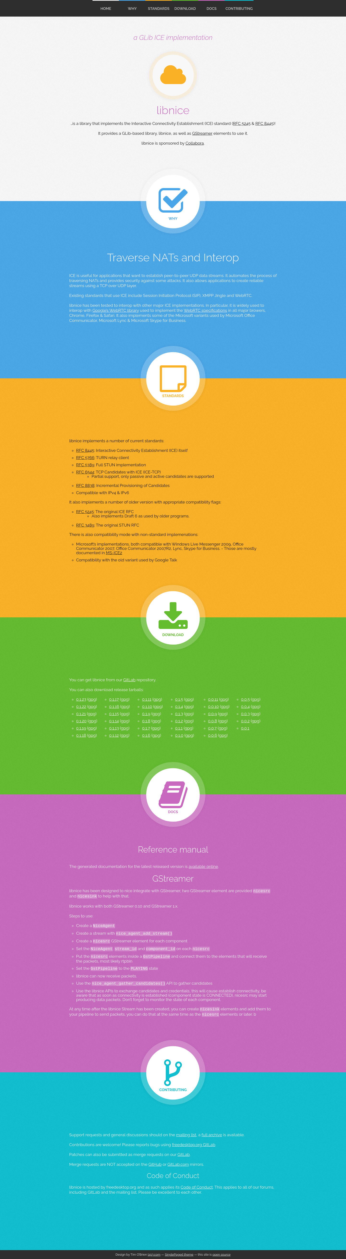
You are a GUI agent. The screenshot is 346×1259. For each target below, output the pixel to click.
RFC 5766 (85, 457)
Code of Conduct (197, 1187)
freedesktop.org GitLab (193, 1144)
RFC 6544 (85, 472)
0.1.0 (179, 735)
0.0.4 (245, 706)
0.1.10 (147, 706)
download (185, 8)
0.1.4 (179, 706)
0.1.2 (179, 721)
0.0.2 (245, 721)
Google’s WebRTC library (116, 310)
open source (221, 1254)
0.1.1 (179, 728)
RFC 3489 (85, 525)
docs (211, 8)
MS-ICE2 (114, 552)
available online (203, 866)
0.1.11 (146, 699)
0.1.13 (114, 728)
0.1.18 (81, 735)
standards (158, 8)
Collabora (194, 143)
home (105, 8)
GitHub (155, 1164)
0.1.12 (114, 735)
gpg (92, 699)
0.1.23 (81, 699)
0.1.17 (114, 699)
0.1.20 (81, 721)
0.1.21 (81, 713)
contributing (239, 8)
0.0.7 (212, 728)
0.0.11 (213, 699)
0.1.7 (146, 728)
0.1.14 (114, 721)
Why (132, 8)
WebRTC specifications (205, 310)
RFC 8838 (85, 485)
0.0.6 (212, 735)
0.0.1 (245, 728)
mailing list (186, 1134)
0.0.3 (245, 713)
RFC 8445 (264, 123)
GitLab (129, 679)
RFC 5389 (85, 464)
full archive (212, 1134)
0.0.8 (212, 721)
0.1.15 (114, 713)
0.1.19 (81, 728)
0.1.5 (179, 699)
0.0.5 (245, 699)
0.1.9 (146, 713)
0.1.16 (114, 706)
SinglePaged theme (179, 1254)
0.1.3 (179, 713)
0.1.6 (146, 735)
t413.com (154, 1254)
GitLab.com (178, 1164)
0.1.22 (81, 706)
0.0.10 (213, 706)
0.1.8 (146, 721)
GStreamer (202, 133)
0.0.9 (212, 713)
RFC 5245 (242, 123)
